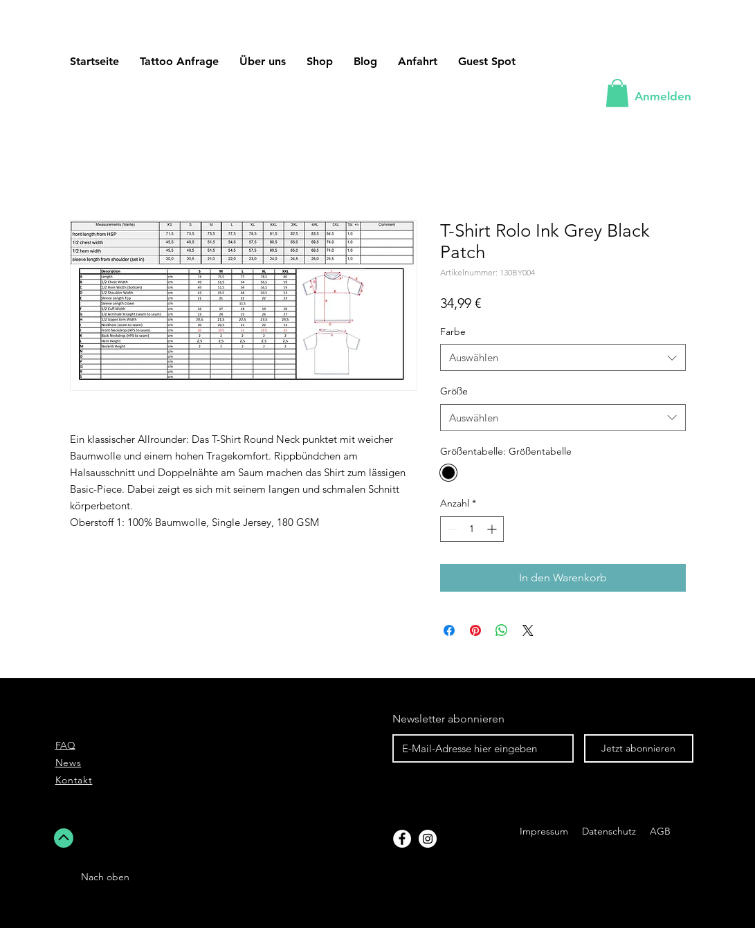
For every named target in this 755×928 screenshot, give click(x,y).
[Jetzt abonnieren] (638, 748)
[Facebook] (402, 839)
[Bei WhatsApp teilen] (501, 630)
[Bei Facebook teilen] (449, 630)
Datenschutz (610, 831)
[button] (487, 61)
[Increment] (493, 529)
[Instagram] (428, 839)
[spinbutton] (472, 529)
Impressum (544, 831)
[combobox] (563, 357)
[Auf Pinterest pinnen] (475, 630)
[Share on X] (528, 630)
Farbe (453, 331)
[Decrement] (451, 529)
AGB (659, 831)
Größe (454, 391)
